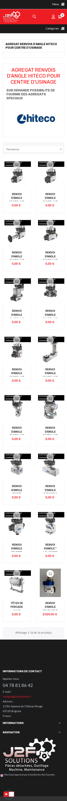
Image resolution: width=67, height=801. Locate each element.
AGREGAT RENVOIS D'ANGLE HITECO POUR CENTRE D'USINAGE (31, 45)
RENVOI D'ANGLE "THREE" (16, 548)
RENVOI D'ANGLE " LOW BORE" (50, 548)
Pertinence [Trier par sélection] (34, 149)
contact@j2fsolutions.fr (17, 696)
